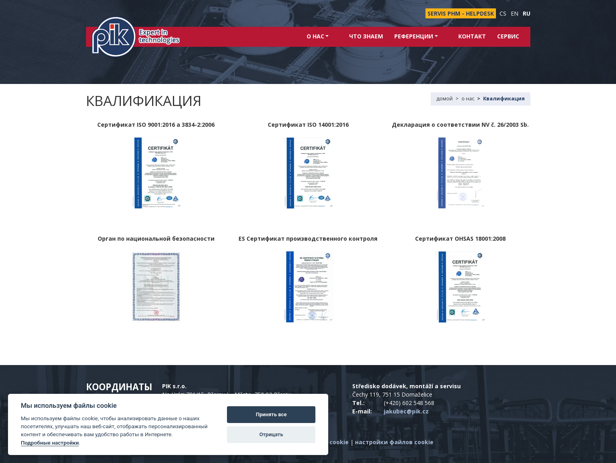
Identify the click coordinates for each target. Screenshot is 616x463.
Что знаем (375, 36)
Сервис (508, 36)
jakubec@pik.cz (406, 411)
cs (503, 13)
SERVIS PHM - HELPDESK (460, 13)
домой (444, 98)
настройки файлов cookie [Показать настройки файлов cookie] (394, 442)
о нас (336, 36)
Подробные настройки (50, 442)
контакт (472, 36)
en (514, 13)
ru (526, 13)
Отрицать (271, 434)
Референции (425, 36)
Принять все (271, 414)
